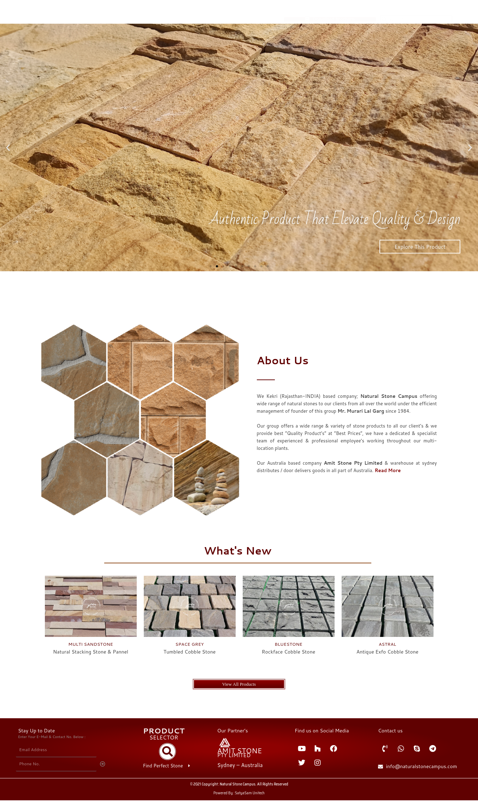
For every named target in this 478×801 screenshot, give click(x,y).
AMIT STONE (239, 751)
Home (298, 31)
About (421, 31)
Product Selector (380, 31)
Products (333, 31)
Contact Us (359, 44)
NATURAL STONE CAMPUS (118, 44)
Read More (387, 470)
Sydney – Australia (240, 766)
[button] (8, 147)
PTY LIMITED (234, 756)
